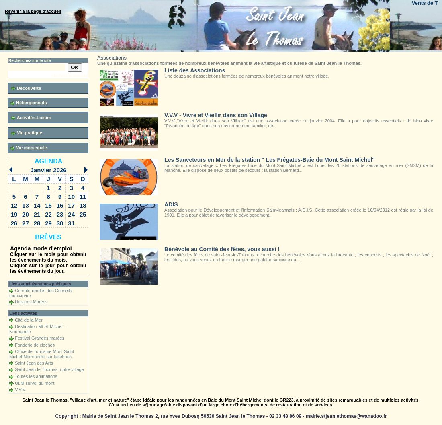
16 (60, 205)
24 (71, 214)
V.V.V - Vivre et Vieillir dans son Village (215, 115)
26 (14, 223)
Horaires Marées (31, 301)
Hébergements (28, 102)
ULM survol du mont (34, 383)
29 (48, 223)
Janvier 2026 (49, 170)
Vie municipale (28, 148)
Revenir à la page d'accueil (33, 11)
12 (14, 205)
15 (48, 205)
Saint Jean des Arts (34, 363)
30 (60, 223)
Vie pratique (26, 133)
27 (25, 223)
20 (25, 214)
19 (14, 214)
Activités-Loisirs (31, 117)
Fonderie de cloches (35, 344)
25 (83, 214)
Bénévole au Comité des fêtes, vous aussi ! (222, 249)
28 (37, 223)
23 (60, 214)
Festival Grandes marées (39, 338)
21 (37, 214)
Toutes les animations (36, 376)
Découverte (26, 88)
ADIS (171, 204)
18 (83, 205)
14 (37, 205)
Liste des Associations (194, 70)
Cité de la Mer (28, 320)
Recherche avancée (70, 76)
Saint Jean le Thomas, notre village (49, 369)
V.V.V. (20, 389)
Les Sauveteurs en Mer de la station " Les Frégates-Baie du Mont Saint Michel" (269, 160)
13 (25, 205)
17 (71, 205)
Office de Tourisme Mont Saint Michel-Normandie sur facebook (41, 354)
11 (83, 196)
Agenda (48, 161)
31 (71, 223)
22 (48, 214)
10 (71, 196)
